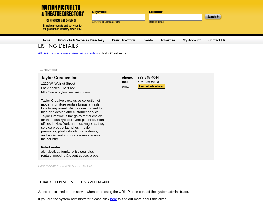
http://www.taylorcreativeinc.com (65, 92)
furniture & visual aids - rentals (77, 53)
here (113, 199)
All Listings (45, 53)
